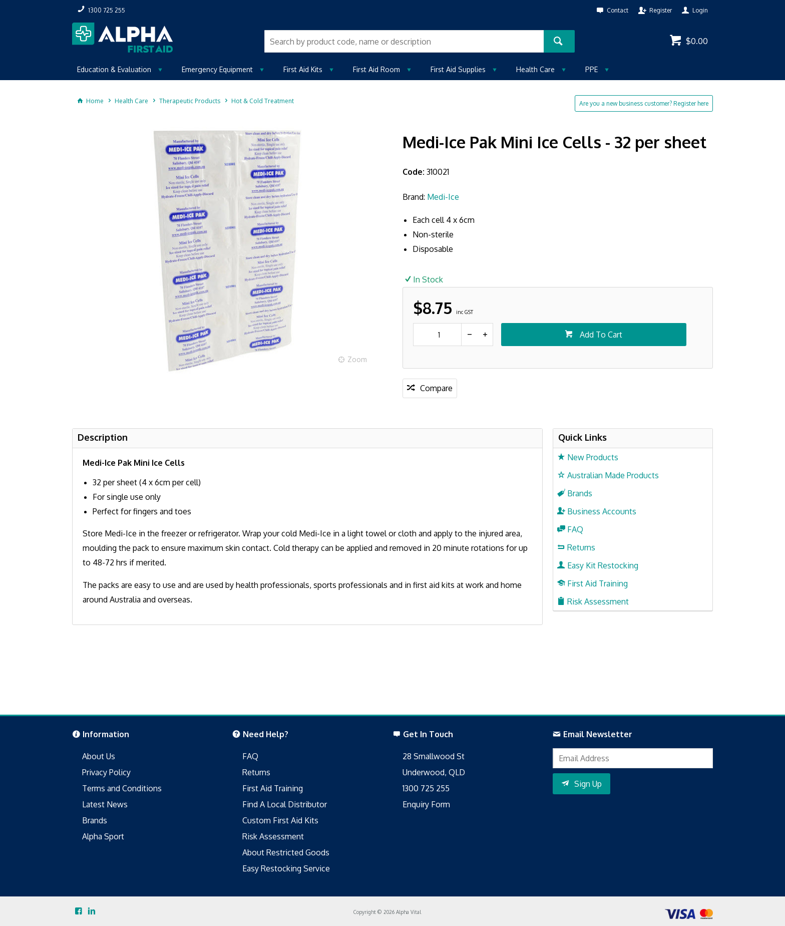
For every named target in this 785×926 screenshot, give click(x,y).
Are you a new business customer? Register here (643, 103)
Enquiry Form (426, 804)
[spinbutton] (437, 335)
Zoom (357, 359)
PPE (591, 69)
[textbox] (404, 41)
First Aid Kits (302, 69)
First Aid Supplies (458, 69)
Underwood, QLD (434, 772)
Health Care (535, 69)
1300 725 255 (426, 788)
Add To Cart (600, 335)
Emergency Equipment (217, 69)
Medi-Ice (443, 197)
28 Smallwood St (434, 756)
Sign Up (588, 784)
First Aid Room (376, 69)
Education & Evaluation (114, 69)
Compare (436, 388)
